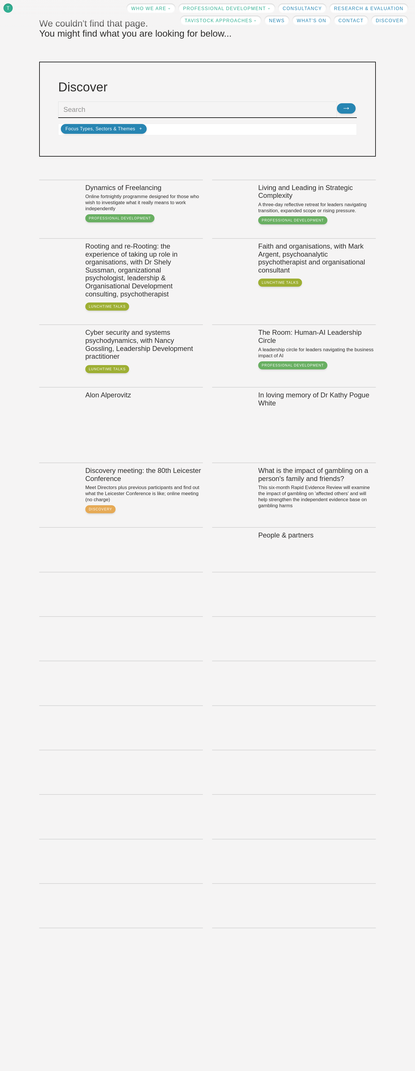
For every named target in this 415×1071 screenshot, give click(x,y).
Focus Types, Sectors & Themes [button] (100, 128)
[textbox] (197, 109)
